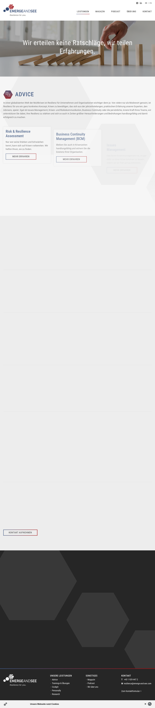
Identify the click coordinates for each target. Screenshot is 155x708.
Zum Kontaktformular (131, 691)
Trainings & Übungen (61, 683)
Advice (55, 679)
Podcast (91, 683)
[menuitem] (146, 3)
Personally (56, 690)
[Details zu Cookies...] (5, 704)
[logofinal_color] (20, 10)
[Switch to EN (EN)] (151, 3)
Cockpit (55, 687)
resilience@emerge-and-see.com (136, 683)
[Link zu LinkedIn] (141, 3)
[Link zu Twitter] (137, 3)
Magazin (91, 679)
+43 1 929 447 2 (129, 679)
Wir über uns (93, 687)
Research (56, 694)
